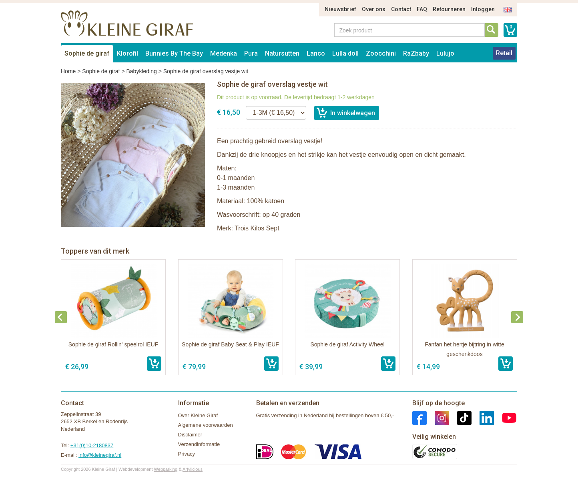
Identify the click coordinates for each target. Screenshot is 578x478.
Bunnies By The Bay (174, 53)
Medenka (223, 53)
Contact (401, 9)
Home (68, 71)
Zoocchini (381, 53)
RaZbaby (416, 53)
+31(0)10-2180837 (91, 445)
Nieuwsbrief (340, 9)
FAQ (422, 9)
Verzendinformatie (199, 444)
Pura (251, 53)
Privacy (186, 454)
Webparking (166, 469)
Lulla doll (345, 53)
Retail (504, 53)
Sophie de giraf (87, 53)
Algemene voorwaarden (205, 425)
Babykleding (141, 71)
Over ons (373, 9)
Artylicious (193, 469)
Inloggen (483, 9)
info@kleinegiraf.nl (99, 455)
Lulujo (445, 53)
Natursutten (282, 53)
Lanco (316, 53)
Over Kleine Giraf (198, 415)
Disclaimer (190, 435)
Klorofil (127, 53)
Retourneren (449, 9)
